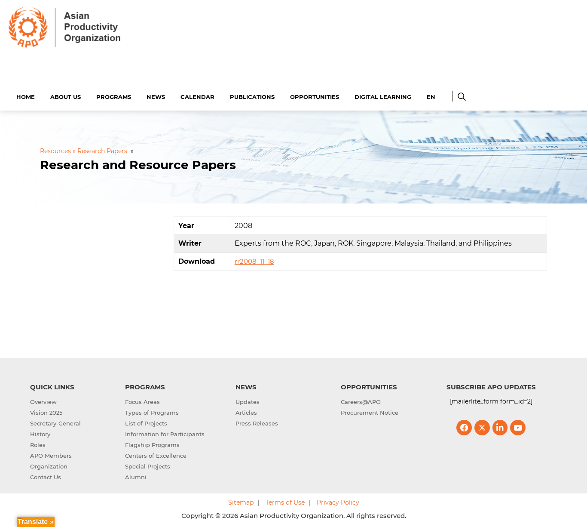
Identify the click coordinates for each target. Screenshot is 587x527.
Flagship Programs (152, 444)
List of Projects (146, 422)
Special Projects (147, 465)
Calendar (197, 95)
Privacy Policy (338, 501)
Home (25, 95)
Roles (38, 444)
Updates (247, 401)
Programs (113, 95)
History (40, 433)
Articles (246, 411)
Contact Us (45, 476)
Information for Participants (165, 433)
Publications (252, 95)
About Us (65, 95)
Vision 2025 (46, 411)
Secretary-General (55, 422)
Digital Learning (383, 95)
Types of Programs (152, 411)
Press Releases (256, 422)
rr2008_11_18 (254, 260)
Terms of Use (285, 501)
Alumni (136, 476)
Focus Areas (142, 401)
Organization (48, 465)
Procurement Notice (369, 411)
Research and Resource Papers (138, 164)
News (156, 95)
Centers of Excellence (155, 454)
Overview (43, 401)
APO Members (51, 454)
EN (431, 95)
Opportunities (314, 95)
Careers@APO (361, 401)
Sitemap (241, 501)
